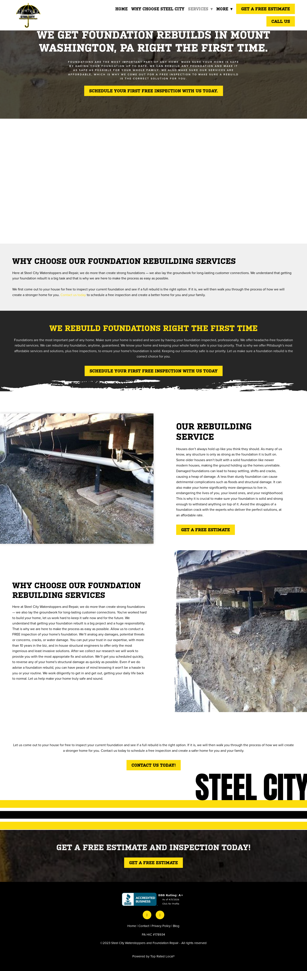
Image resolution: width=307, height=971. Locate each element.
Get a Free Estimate (265, 8)
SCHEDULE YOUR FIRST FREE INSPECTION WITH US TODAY (154, 371)
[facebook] (147, 915)
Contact (143, 926)
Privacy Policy (161, 926)
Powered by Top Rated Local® (153, 956)
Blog (176, 926)
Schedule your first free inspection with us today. (153, 90)
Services (199, 8)
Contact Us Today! (153, 765)
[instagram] (160, 915)
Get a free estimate (205, 529)
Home (121, 8)
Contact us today (73, 294)
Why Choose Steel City (157, 8)
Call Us (280, 21)
